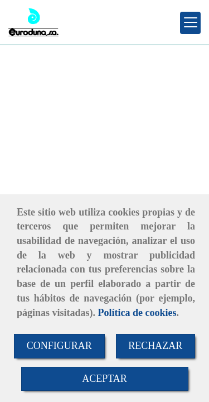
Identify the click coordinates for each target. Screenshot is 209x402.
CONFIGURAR (59, 345)
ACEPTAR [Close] (104, 378)
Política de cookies (137, 312)
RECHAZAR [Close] (155, 345)
